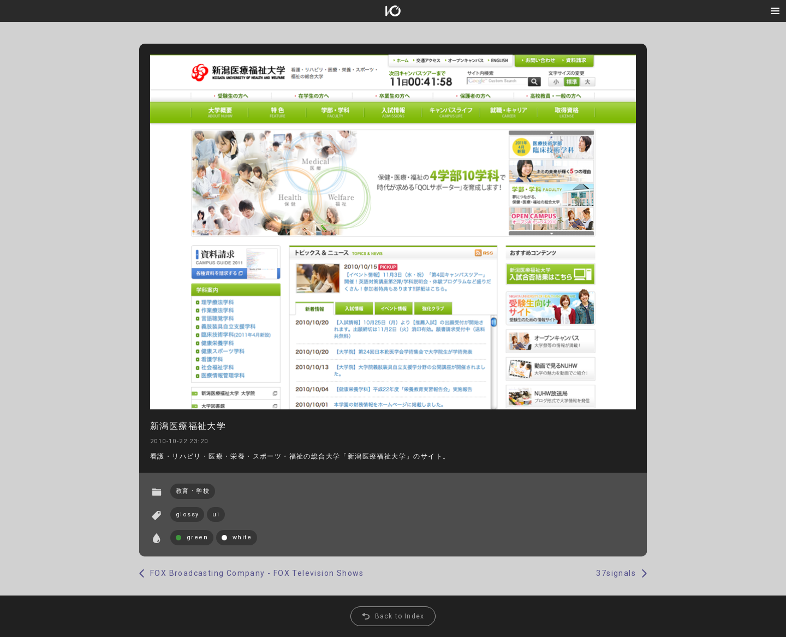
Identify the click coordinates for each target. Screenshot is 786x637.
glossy (187, 514)
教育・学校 (193, 491)
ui (215, 514)
